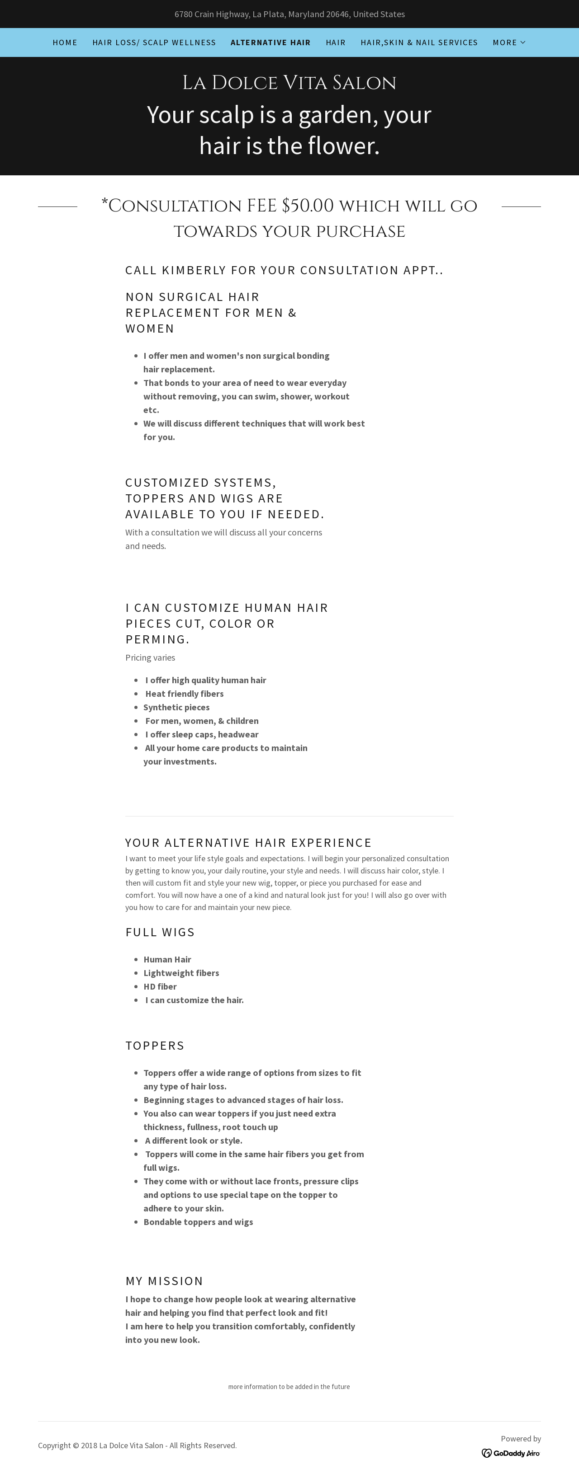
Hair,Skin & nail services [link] (419, 42)
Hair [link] (336, 42)
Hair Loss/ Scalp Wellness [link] (154, 42)
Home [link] (65, 42)
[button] (510, 42)
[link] (289, 85)
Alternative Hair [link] (271, 42)
